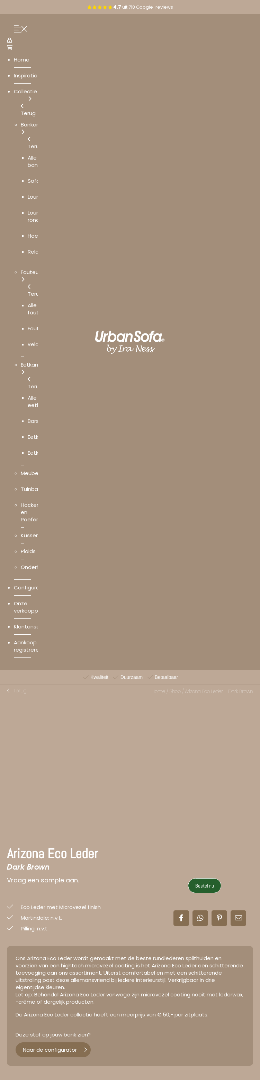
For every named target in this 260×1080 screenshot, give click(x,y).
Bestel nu (204, 885)
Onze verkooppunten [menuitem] (33, 607)
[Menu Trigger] (18, 29)
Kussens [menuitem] (31, 535)
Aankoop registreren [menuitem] (28, 646)
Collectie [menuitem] (25, 95)
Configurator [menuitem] (30, 587)
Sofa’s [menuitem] (36, 180)
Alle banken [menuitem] (37, 161)
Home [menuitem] (21, 59)
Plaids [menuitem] (28, 551)
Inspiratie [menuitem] (25, 75)
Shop (175, 691)
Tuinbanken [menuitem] (35, 489)
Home (158, 691)
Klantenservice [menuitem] (33, 626)
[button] (17, 691)
